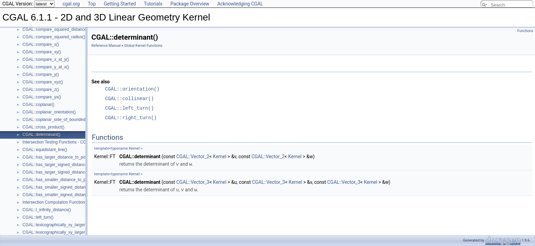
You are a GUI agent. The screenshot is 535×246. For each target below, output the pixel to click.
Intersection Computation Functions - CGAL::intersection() (75, 202)
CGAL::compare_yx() (42, 97)
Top (92, 3)
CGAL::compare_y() (41, 74)
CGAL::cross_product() (43, 127)
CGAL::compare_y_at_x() (46, 67)
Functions (525, 31)
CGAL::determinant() (41, 134)
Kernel (134, 148)
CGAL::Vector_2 (192, 156)
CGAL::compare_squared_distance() (56, 29)
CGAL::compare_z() (41, 89)
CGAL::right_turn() (131, 117)
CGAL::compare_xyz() (43, 82)
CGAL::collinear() (129, 98)
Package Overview (189, 3)
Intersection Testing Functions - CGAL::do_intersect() (71, 142)
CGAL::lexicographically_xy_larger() (55, 224)
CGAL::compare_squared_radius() (54, 37)
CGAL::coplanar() (38, 104)
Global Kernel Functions (143, 45)
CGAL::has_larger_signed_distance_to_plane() (65, 172)
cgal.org (70, 3)
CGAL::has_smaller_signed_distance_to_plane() (67, 194)
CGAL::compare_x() (41, 44)
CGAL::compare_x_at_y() (46, 59)
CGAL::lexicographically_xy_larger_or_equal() (64, 232)
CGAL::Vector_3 (192, 181)
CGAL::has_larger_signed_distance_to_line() (63, 164)
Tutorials (153, 3)
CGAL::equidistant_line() (45, 149)
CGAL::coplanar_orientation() (49, 112)
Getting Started (120, 3)
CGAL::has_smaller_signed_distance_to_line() (65, 187)
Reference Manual (106, 45)
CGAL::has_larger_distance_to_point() (57, 157)
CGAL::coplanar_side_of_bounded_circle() (61, 119)
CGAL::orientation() (132, 89)
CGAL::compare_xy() (42, 52)
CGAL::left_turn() (38, 217)
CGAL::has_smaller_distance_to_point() (59, 179)
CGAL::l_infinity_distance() (47, 209)
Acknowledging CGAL (240, 3)
